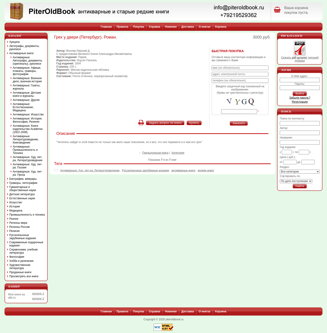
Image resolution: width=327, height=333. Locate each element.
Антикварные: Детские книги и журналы (27, 94)
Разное (13, 218)
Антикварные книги (21, 53)
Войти (299, 93)
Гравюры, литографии (23, 183)
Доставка (187, 26)
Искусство (15, 202)
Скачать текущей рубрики (299, 57)
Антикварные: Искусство (28, 114)
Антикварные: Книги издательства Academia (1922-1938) (27, 129)
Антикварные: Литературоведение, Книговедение (26, 139)
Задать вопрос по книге (165, 122)
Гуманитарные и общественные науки (22, 188)
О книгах (205, 26)
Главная (106, 26)
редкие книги (206, 170)
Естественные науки (22, 198)
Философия (16, 256)
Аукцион (14, 42)
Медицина (15, 210)
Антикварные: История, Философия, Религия (27, 120)
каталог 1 (38, 293)
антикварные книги (183, 170)
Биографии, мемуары (23, 178)
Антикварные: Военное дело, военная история (27, 80)
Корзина (220, 26)
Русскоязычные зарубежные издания (145, 170)
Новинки (170, 26)
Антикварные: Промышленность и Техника (25, 150)
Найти (299, 186)
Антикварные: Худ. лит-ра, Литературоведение (89, 170)
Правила (122, 26)
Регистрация (300, 101)
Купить (194, 122)
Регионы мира (18, 222)
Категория (177, 152)
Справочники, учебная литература (23, 251)
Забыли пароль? (299, 97)
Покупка (138, 26)
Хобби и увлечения (21, 261)
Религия (14, 231)
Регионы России (19, 226)
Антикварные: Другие (26, 100)
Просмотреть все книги (23, 276)
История (14, 206)
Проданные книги (20, 272)
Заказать (239, 123)
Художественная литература (19, 266)
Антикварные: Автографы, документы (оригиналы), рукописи (27, 60)
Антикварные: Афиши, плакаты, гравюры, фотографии (27, 71)
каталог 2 (38, 298)
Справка (154, 26)
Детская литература (22, 194)
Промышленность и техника (27, 214)
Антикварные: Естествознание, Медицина (23, 107)
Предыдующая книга (155, 152)
